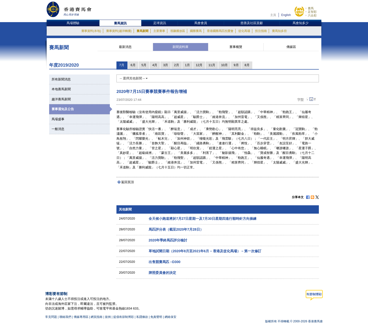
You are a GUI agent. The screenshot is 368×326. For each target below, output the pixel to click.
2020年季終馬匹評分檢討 (168, 240)
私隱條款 (142, 317)
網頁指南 (96, 317)
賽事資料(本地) (91, 31)
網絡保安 (170, 317)
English (286, 15)
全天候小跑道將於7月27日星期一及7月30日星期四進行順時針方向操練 (202, 219)
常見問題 (51, 317)
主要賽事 (159, 31)
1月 (187, 65)
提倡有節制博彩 (123, 317)
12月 (199, 65)
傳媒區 (291, 47)
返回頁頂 (127, 182)
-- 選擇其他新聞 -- (134, 78)
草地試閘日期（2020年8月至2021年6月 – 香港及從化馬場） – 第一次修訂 (205, 251)
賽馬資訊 (120, 23)
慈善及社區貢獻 (252, 23)
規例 (108, 317)
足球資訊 (159, 23)
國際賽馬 (196, 31)
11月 (211, 65)
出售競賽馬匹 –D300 (164, 262)
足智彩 (312, 12)
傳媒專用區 (81, 317)
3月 (165, 65)
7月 (121, 65)
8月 (247, 65)
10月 (224, 65)
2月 (176, 65)
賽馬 (311, 8)
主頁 (273, 15)
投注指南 (261, 31)
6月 (133, 65)
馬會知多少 (301, 23)
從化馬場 (244, 31)
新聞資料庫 (180, 47)
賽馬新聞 (142, 31)
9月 (236, 65)
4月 (154, 65)
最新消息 (125, 47)
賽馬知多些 (279, 31)
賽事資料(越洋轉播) (119, 31)
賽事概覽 (235, 47)
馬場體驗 (73, 23)
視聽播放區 (177, 31)
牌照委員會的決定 (162, 273)
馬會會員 (200, 23)
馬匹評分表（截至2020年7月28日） (176, 229)
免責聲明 (156, 317)
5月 (144, 65)
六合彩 (312, 15)
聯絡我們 (65, 317)
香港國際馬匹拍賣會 (220, 31)
